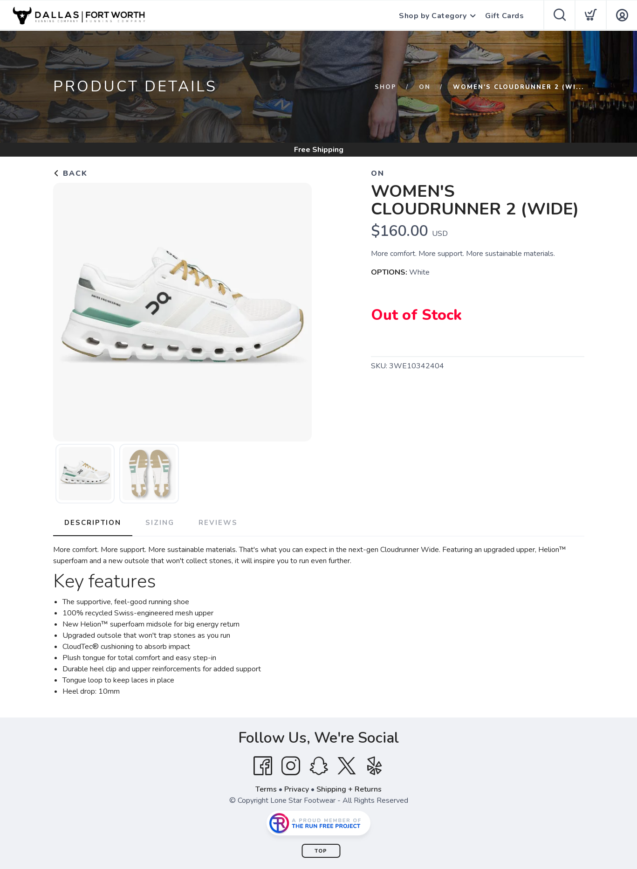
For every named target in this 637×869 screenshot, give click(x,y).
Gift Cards (504, 16)
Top (321, 851)
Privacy (296, 789)
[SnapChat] (319, 766)
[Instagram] (291, 766)
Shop (386, 87)
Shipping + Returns (349, 789)
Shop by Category (432, 16)
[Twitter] (347, 766)
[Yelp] (375, 766)
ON (425, 87)
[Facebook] (263, 766)
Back (70, 173)
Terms (266, 789)
